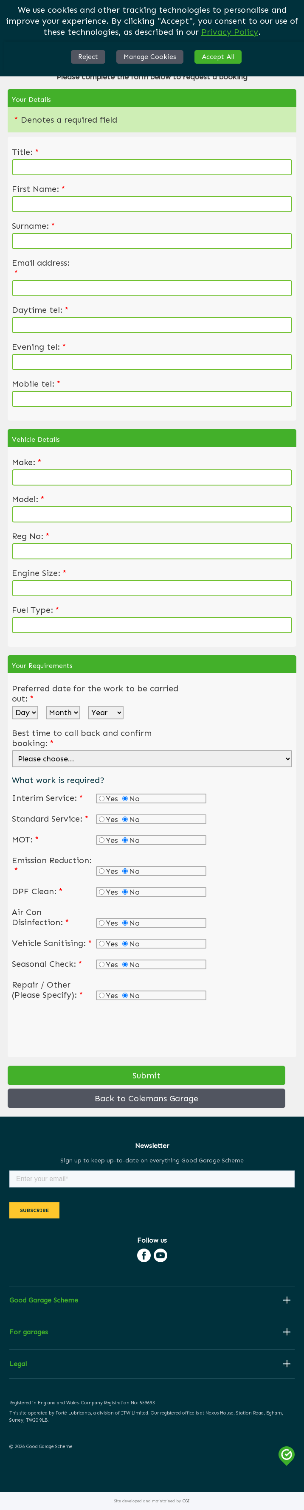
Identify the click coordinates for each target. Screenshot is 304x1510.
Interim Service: (47, 798)
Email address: (41, 268)
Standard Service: (50, 819)
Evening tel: (39, 347)
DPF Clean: (37, 891)
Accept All (218, 57)
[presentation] (76, 1027)
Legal (18, 1364)
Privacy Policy (229, 32)
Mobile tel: (36, 384)
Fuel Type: (35, 610)
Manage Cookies (150, 57)
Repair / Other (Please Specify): (47, 990)
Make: (27, 462)
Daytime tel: (40, 310)
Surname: (33, 226)
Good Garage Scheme (43, 1300)
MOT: (25, 839)
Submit (146, 1075)
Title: (25, 152)
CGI (186, 1501)
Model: (28, 499)
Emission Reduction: (52, 865)
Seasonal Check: (47, 964)
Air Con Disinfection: (40, 917)
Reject (88, 57)
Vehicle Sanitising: (52, 943)
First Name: (38, 189)
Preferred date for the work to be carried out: (95, 693)
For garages (28, 1332)
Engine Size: (39, 573)
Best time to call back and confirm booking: (82, 738)
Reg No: (31, 536)
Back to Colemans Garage (146, 1098)
